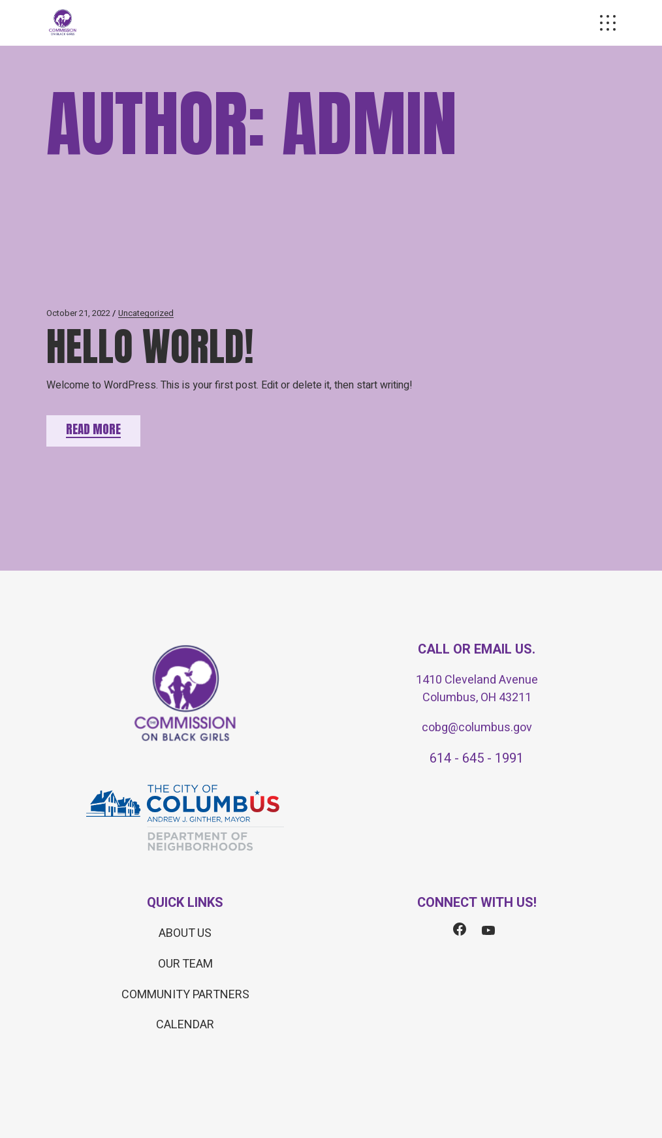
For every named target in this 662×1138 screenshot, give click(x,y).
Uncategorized (146, 313)
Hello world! (149, 346)
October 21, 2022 (78, 313)
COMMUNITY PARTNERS (185, 995)
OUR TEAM (185, 964)
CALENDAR (185, 1025)
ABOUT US (185, 933)
